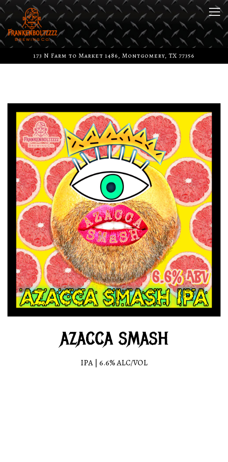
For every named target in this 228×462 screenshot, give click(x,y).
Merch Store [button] (114, 450)
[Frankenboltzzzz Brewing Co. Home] (38, 23)
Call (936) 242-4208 (114, 424)
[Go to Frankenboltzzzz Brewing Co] (114, 56)
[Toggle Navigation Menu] (214, 12)
